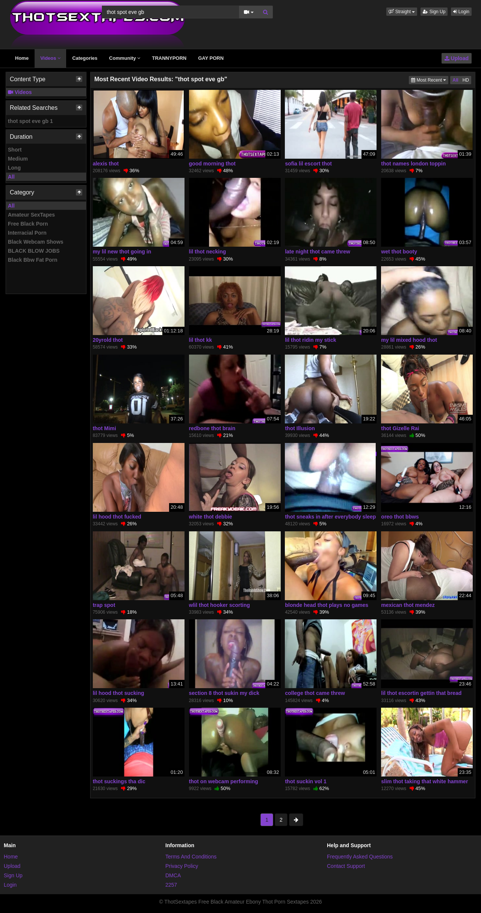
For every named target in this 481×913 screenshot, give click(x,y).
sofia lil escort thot (308, 164)
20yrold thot (108, 340)
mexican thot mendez (407, 605)
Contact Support (346, 866)
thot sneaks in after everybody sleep (330, 517)
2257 (171, 885)
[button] (401, 12)
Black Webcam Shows (36, 242)
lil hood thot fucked (117, 517)
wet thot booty (399, 252)
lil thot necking (207, 252)
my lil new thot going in (122, 252)
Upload (457, 58)
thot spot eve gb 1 (30, 121)
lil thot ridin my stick (310, 340)
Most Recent (429, 79)
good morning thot (212, 164)
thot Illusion (300, 428)
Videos (50, 58)
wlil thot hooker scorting (219, 605)
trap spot (104, 605)
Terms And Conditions (190, 857)
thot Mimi (104, 428)
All (11, 177)
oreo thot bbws (400, 517)
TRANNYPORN (169, 58)
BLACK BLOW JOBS (34, 251)
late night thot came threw (317, 252)
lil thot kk (200, 340)
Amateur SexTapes (31, 215)
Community (124, 58)
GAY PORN (211, 58)
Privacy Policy (181, 866)
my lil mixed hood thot (409, 340)
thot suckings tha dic (119, 781)
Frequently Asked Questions (360, 857)
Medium (18, 159)
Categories (84, 58)
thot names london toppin (413, 164)
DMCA (173, 875)
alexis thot (106, 164)
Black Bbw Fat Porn (32, 260)
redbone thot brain (212, 428)
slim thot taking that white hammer (424, 781)
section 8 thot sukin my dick (224, 693)
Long (14, 168)
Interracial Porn (27, 233)
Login (461, 11)
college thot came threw (315, 693)
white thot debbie (210, 517)
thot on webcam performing (223, 781)
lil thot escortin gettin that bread (421, 693)
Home (22, 58)
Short (15, 150)
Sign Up (434, 11)
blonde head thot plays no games (326, 605)
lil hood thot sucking (118, 693)
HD (466, 80)
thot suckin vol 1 (305, 781)
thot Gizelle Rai (400, 428)
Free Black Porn (28, 224)
